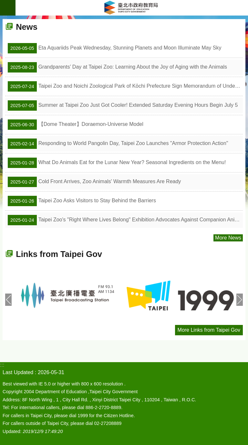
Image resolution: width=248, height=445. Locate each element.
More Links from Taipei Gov (209, 330)
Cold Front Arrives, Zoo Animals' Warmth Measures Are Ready (94, 182)
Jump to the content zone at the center (3, 3)
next (239, 300)
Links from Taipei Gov (59, 254)
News (26, 26)
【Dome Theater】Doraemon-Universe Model (75, 124)
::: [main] (5, 17)
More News (228, 237)
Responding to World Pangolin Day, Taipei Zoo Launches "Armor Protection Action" (118, 144)
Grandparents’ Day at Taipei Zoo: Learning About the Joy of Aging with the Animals (117, 67)
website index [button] (8, 8)
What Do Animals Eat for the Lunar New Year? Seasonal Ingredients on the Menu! (117, 163)
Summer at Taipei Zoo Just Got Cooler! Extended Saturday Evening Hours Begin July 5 (123, 105)
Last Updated (18, 372)
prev (8, 300)
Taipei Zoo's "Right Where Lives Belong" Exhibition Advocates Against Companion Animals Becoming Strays (125, 220)
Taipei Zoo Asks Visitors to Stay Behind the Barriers (82, 201)
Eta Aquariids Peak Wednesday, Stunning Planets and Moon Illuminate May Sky (114, 48)
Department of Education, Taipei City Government (132, 8)
